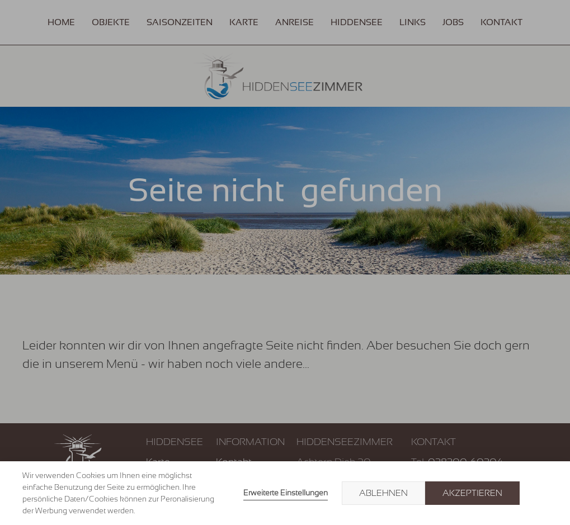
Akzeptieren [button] (472, 493)
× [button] (537, 493)
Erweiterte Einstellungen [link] (285, 492)
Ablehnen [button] (383, 493)
